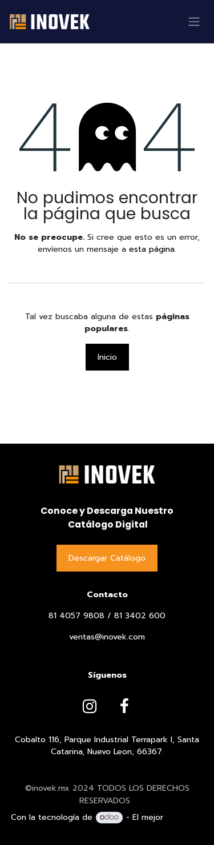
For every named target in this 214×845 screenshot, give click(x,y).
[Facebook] (124, 706)
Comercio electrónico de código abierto (126, 823)
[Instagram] (90, 706)
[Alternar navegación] (194, 22)
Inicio (107, 357)
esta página (152, 249)
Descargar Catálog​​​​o (107, 558)
